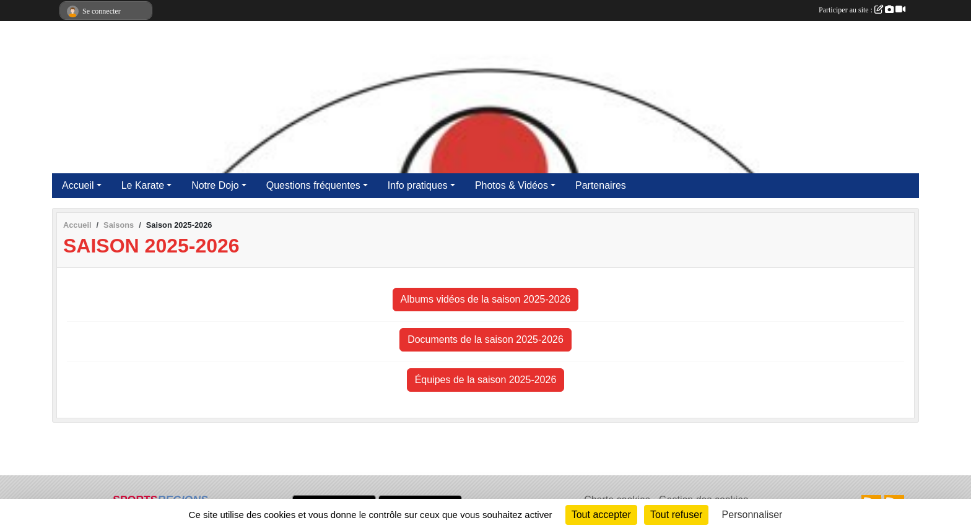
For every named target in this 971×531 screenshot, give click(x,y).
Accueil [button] (78, 185)
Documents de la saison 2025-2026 (485, 339)
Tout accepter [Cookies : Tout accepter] (601, 514)
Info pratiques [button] (418, 185)
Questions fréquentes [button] (313, 185)
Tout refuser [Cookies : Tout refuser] (676, 514)
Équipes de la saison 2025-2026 (486, 379)
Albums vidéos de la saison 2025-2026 (486, 299)
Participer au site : (862, 10)
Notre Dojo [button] (214, 185)
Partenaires (600, 185)
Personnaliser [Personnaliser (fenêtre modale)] (752, 514)
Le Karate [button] (142, 185)
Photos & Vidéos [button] (511, 185)
